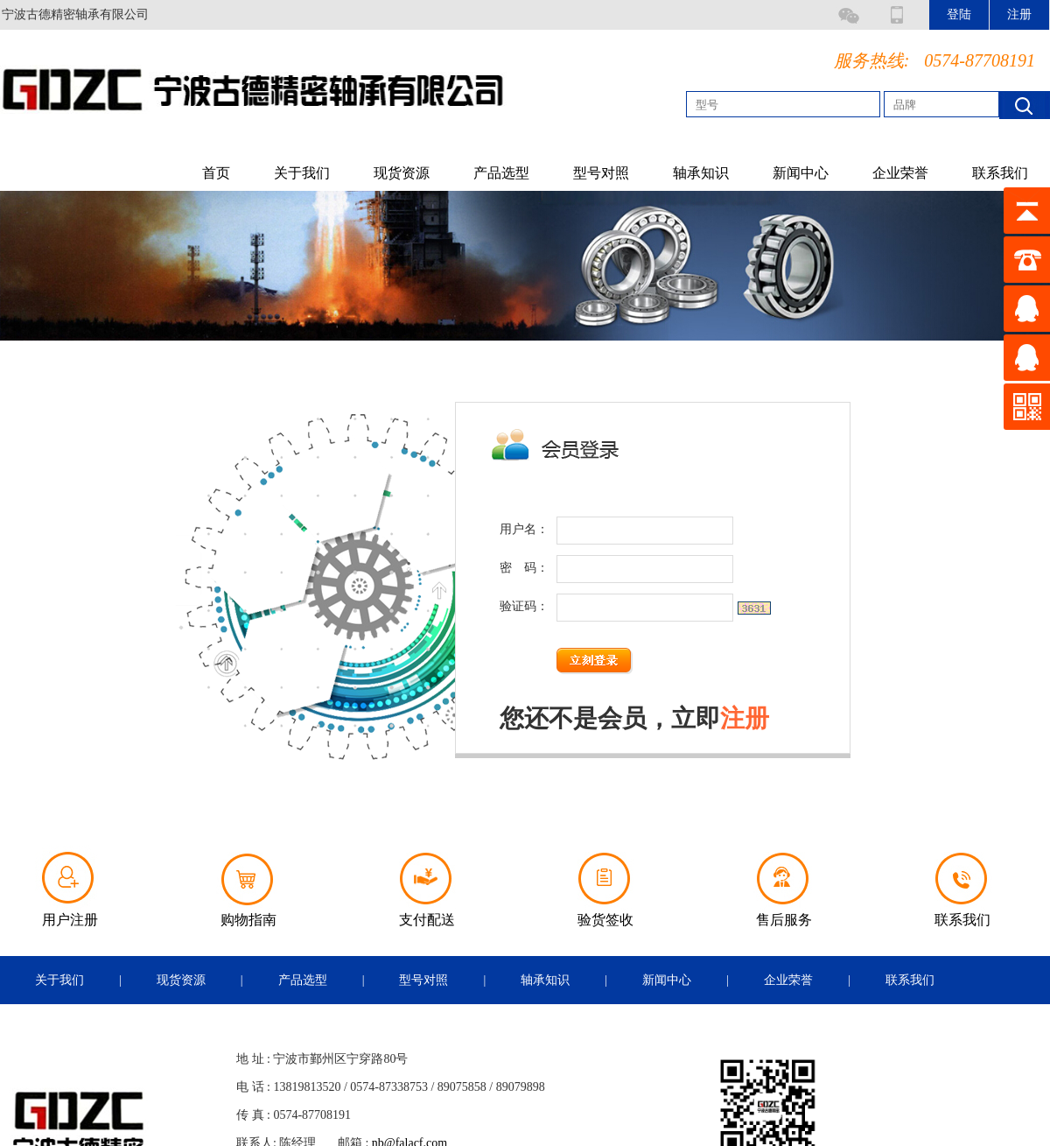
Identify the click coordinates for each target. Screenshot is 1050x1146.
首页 (216, 172)
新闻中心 (801, 172)
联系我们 (1000, 172)
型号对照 (601, 172)
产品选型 (501, 172)
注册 (744, 718)
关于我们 (302, 172)
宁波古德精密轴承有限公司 (75, 14)
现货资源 (402, 172)
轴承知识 (701, 172)
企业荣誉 (900, 172)
